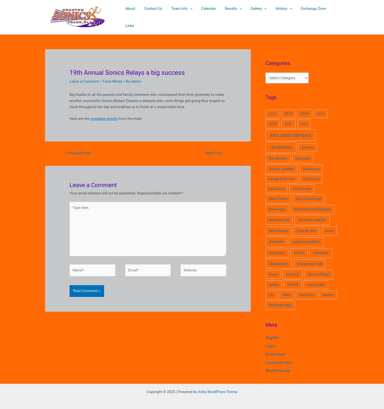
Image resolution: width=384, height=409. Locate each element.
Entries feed (275, 350)
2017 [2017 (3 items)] (320, 109)
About (135, 15)
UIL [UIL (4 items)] (271, 290)
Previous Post (76, 148)
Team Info (183, 15)
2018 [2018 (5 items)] (272, 119)
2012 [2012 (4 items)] (272, 109)
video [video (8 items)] (286, 290)
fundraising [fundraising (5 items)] (311, 164)
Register (272, 333)
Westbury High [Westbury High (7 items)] (280, 301)
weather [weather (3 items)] (328, 290)
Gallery (255, 15)
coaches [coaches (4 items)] (307, 143)
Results (231, 15)
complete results (104, 114)
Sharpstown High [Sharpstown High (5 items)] (310, 259)
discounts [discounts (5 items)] (303, 154)
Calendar (208, 15)
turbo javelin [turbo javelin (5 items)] (316, 280)
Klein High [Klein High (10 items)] (277, 205)
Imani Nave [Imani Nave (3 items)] (277, 184)
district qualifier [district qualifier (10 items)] (281, 164)
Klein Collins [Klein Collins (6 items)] (278, 194)
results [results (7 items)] (299, 248)
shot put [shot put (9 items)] (292, 270)
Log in (270, 341)
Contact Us (156, 15)
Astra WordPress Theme (218, 387)
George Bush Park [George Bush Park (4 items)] (282, 174)
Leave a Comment (84, 77)
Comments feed (278, 358)
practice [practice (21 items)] (276, 237)
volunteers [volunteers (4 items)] (306, 290)
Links (331, 15)
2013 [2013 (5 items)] (288, 109)
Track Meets (112, 77)
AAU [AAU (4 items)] (304, 119)
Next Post (215, 148)
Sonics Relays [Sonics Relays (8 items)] (319, 270)
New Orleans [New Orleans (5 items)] (278, 226)
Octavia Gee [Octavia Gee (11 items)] (306, 226)
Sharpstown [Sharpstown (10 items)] (278, 259)
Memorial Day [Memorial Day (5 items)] (279, 215)
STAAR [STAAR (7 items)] (292, 280)
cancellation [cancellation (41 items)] (281, 142)
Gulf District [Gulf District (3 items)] (311, 174)
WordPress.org (277, 366)
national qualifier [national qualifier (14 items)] (312, 215)
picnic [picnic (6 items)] (329, 226)
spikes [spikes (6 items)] (274, 280)
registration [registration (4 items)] (277, 248)
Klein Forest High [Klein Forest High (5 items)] (309, 194)
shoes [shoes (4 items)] (273, 270)
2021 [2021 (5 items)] (288, 119)
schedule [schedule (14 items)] (320, 248)
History (279, 15)
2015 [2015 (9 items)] (305, 109)
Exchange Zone (306, 15)
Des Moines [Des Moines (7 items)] (278, 154)
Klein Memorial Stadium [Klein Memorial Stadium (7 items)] (312, 205)
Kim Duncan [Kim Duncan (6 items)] (302, 184)
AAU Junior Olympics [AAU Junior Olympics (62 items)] (290, 130)
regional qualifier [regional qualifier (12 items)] (306, 237)
